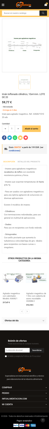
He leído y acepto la (24, 356)
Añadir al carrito (31, 129)
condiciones (14, 150)
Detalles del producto (29, 162)
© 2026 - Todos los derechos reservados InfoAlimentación (24, 416)
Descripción (9, 162)
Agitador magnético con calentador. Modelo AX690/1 (11, 296)
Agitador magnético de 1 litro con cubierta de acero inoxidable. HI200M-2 (36, 297)
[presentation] (22, 311)
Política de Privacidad (32, 356)
